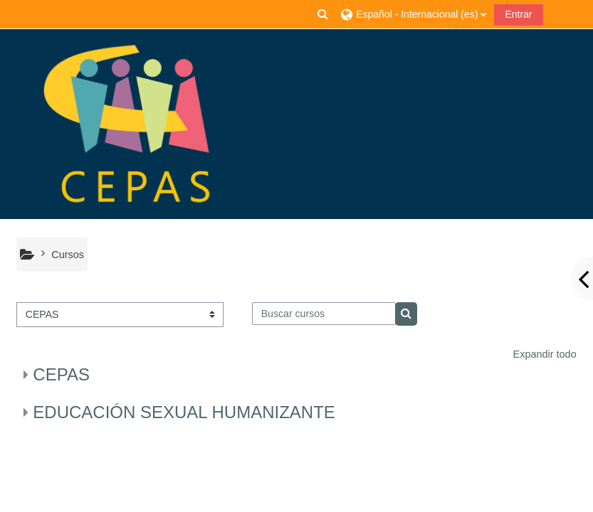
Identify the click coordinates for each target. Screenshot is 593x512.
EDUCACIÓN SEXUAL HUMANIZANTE (184, 412)
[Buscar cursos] (324, 313)
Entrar (518, 14)
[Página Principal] (128, 124)
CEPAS (61, 374)
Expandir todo (545, 354)
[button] (323, 14)
